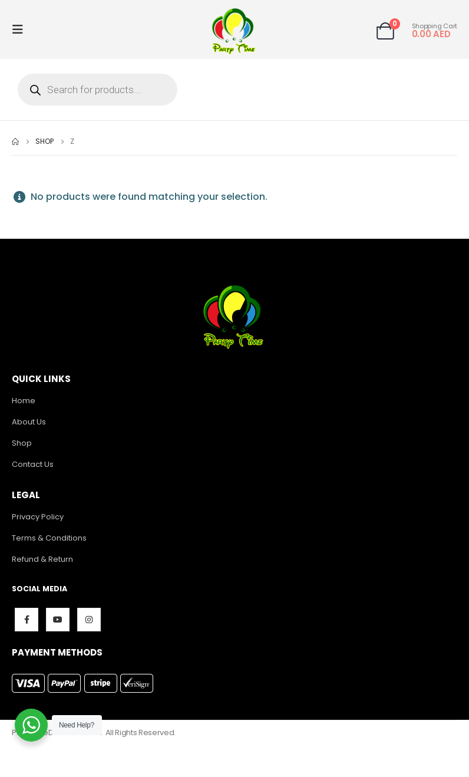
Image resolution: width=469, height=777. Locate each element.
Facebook (26, 619)
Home (23, 400)
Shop (22, 443)
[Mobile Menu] (21, 29)
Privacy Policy (38, 516)
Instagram (89, 619)
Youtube (58, 619)
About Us (29, 421)
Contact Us (33, 464)
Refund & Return (42, 559)
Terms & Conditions (49, 538)
